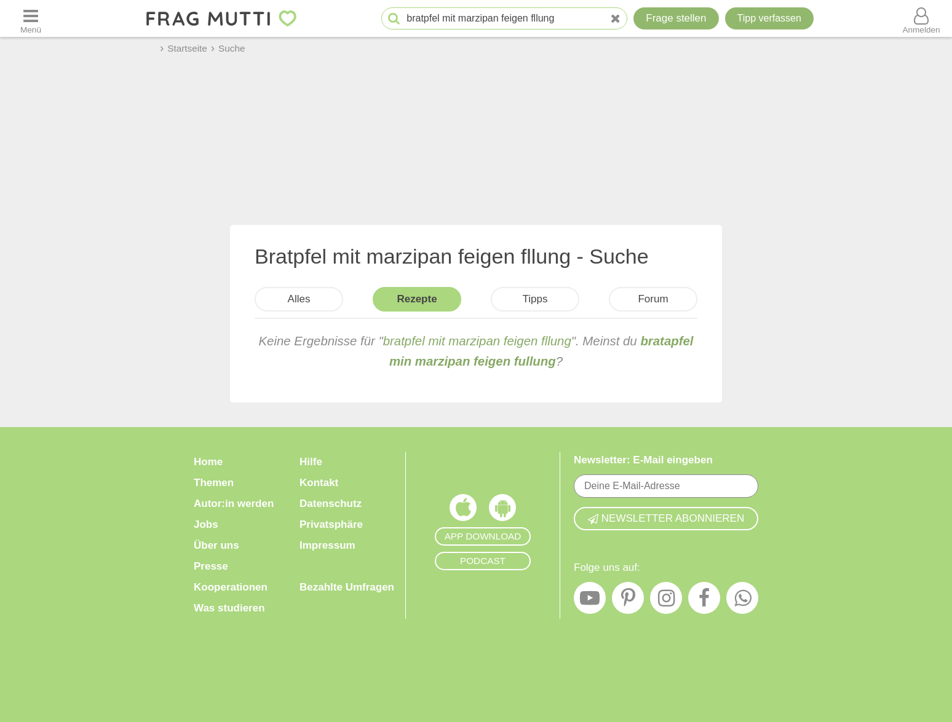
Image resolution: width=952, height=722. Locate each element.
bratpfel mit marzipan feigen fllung (477, 341)
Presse (211, 566)
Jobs (206, 524)
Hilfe (310, 462)
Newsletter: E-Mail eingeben (643, 460)
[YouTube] (590, 601)
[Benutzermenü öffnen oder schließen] (921, 18)
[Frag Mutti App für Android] (502, 510)
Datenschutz (330, 503)
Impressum (327, 545)
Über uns (216, 545)
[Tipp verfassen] (769, 18)
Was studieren (229, 608)
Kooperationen (231, 587)
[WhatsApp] (742, 601)
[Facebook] (704, 601)
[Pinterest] (628, 601)
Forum (653, 299)
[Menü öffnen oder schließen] (30, 18)
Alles (299, 299)
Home (208, 462)
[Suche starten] (394, 19)
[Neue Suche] (616, 19)
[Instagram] (666, 601)
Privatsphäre (331, 524)
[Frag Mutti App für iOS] (463, 510)
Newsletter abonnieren (666, 518)
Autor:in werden (234, 503)
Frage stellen (676, 18)
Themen (214, 483)
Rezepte (417, 299)
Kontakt (318, 483)
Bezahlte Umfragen (346, 587)
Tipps (535, 299)
